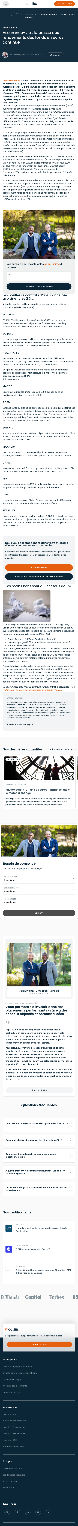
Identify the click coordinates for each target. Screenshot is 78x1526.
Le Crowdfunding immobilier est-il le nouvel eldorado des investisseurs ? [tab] (39, 1189)
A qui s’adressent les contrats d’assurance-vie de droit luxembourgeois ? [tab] (39, 1172)
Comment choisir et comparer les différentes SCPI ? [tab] (39, 1140)
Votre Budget (10, 899)
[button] (64, 3)
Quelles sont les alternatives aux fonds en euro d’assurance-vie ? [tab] (39, 1155)
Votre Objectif (10, 877)
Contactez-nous (39, 567)
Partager (55, 55)
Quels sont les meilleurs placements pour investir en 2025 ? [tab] (39, 1125)
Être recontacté (11, 888)
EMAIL (10, 274)
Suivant (39, 913)
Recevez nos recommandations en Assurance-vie (39, 576)
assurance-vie (12, 80)
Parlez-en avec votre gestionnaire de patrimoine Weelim (32, 689)
